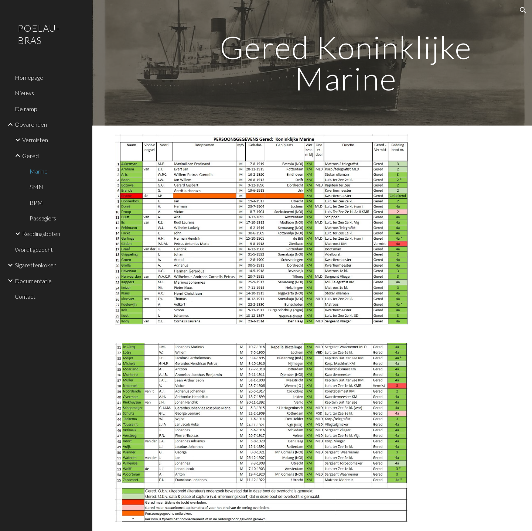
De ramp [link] (26, 108)
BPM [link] (36, 202)
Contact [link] (25, 296)
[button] (523, 10)
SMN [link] (36, 186)
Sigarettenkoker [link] (35, 264)
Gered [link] (30, 155)
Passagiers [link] (43, 218)
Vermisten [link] (35, 139)
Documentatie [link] (33, 280)
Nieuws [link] (24, 92)
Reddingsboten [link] (41, 233)
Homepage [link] (29, 77)
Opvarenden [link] (31, 124)
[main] (346, 62)
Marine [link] (39, 171)
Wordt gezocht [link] (34, 249)
